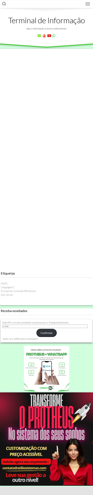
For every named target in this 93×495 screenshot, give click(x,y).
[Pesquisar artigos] (4, 4)
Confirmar (47, 333)
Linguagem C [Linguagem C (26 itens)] (8, 287)
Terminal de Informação (46, 20)
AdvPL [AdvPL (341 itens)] (4, 283)
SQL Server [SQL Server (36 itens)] (7, 294)
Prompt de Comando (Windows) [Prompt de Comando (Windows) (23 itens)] (18, 291)
